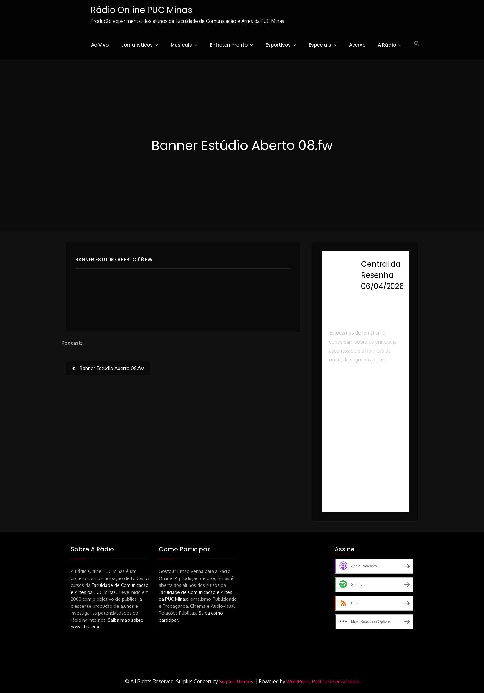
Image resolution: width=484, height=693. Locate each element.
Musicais (181, 45)
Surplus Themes (236, 681)
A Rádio (387, 45)
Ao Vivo (100, 45)
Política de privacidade (335, 681)
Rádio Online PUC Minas (141, 10)
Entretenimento (229, 45)
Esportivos (278, 45)
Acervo (357, 45)
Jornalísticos (137, 45)
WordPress (298, 681)
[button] (417, 43)
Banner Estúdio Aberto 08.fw (113, 259)
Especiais (320, 45)
